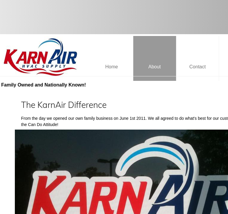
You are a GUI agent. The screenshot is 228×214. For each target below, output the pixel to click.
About (154, 66)
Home (111, 66)
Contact (197, 66)
